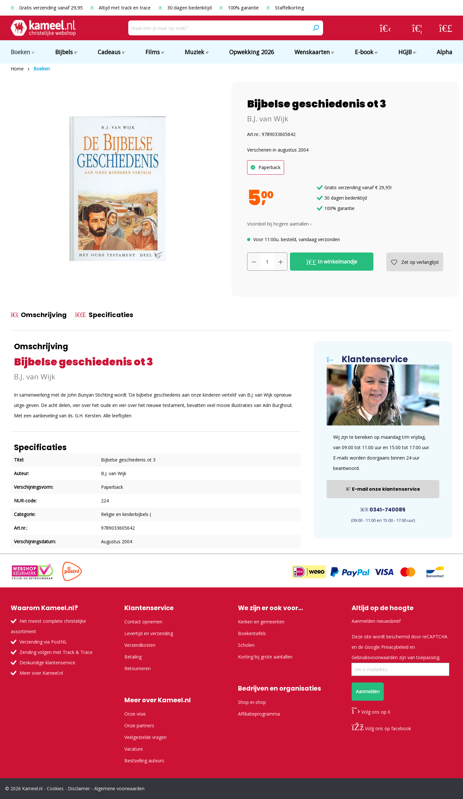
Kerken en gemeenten (261, 622)
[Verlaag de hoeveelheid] (254, 261)
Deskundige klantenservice (47, 662)
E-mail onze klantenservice (383, 489)
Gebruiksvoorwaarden (375, 657)
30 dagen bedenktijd (185, 8)
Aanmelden (368, 691)
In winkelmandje (332, 262)
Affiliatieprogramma (259, 714)
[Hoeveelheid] (267, 261)
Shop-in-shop (252, 702)
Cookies (55, 788)
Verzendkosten (140, 645)
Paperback (269, 167)
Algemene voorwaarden (119, 788)
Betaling (133, 657)
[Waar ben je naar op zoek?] (218, 27)
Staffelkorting (285, 8)
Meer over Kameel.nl (41, 673)
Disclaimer (79, 788)
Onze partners (139, 725)
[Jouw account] (385, 28)
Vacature (133, 749)
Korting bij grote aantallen (265, 657)
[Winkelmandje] (445, 27)
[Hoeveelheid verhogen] (281, 261)
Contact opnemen (143, 622)
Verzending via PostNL (43, 642)
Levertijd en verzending (148, 633)
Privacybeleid (394, 647)
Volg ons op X (371, 712)
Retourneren (137, 668)
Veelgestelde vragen (145, 737)
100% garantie (239, 8)
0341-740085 (383, 509)
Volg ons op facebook (381, 728)
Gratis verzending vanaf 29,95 (47, 8)
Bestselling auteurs (144, 760)
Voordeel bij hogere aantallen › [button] (279, 224)
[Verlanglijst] (417, 28)
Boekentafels (252, 633)
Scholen (246, 645)
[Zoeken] (315, 27)
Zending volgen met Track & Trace (56, 652)
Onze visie (135, 714)
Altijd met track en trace (121, 8)
